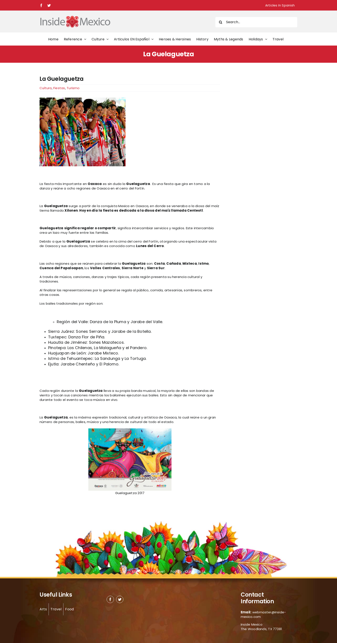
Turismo (73, 88)
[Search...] (256, 22)
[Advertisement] (253, 140)
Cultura (46, 88)
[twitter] (119, 599)
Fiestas (59, 88)
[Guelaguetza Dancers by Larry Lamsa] (130, 132)
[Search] (220, 22)
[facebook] (110, 599)
